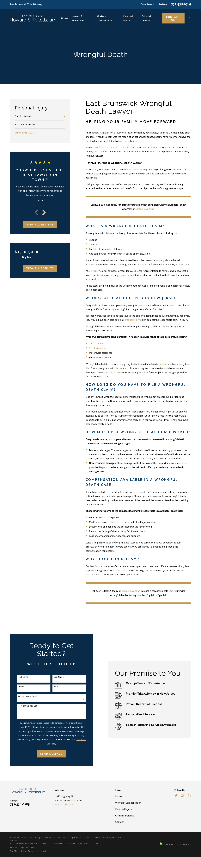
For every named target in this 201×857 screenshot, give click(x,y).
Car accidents (96, 343)
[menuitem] (38, 116)
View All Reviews (40, 224)
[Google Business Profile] (182, 795)
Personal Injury (123, 809)
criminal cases (114, 372)
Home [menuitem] (64, 18)
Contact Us (173, 18)
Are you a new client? (23, 696)
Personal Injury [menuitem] (128, 18)
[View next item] (44, 212)
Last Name (55, 677)
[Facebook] (176, 795)
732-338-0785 (181, 4)
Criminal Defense (124, 815)
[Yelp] (189, 795)
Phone (17, 686)
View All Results (40, 268)
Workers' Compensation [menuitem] (104, 18)
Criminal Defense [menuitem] (146, 18)
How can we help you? (24, 706)
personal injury (131, 319)
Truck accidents (97, 348)
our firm (92, 270)
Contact (119, 821)
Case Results (147, 4)
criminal (161, 364)
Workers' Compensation (128, 802)
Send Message (48, 753)
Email (52, 686)
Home (118, 796)
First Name (19, 677)
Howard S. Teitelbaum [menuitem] (78, 18)
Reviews (162, 4)
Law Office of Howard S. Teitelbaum (111, 147)
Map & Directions (64, 804)
